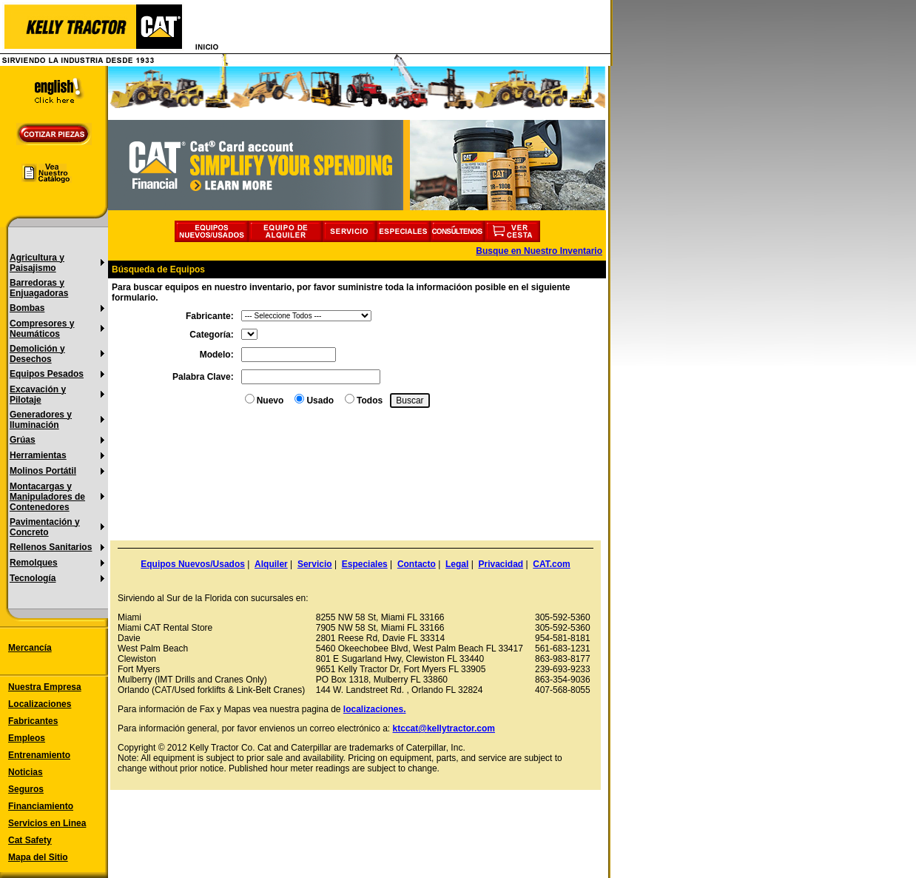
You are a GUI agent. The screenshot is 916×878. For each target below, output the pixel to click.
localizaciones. (374, 709)
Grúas (23, 440)
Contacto (416, 564)
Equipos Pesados (47, 374)
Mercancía (30, 648)
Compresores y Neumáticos (42, 328)
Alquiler (271, 564)
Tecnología (32, 578)
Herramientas (38, 455)
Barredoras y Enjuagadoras (39, 288)
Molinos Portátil (43, 471)
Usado (320, 400)
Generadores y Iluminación (41, 419)
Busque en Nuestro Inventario (539, 251)
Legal (456, 564)
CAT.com (551, 564)
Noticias (25, 772)
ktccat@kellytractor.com (444, 728)
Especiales (365, 564)
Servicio (314, 564)
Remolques (34, 562)
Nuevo (270, 400)
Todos (370, 400)
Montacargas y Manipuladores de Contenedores (47, 496)
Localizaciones (39, 704)
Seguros (26, 789)
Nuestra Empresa (44, 687)
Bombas (27, 308)
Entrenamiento (39, 755)
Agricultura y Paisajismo (37, 262)
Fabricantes (33, 721)
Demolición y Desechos (37, 354)
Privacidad (500, 564)
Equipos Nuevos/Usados (193, 564)
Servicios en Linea (47, 823)
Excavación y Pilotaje (38, 394)
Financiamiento (40, 806)
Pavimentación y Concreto (45, 527)
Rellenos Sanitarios (51, 547)
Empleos (26, 738)
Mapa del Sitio (38, 857)
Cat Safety (30, 840)
